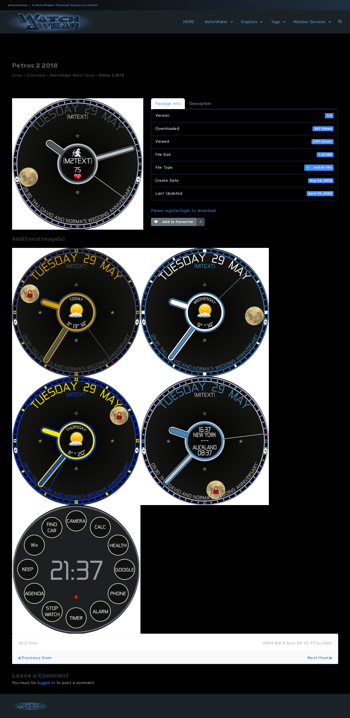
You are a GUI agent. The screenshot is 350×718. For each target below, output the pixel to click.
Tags (275, 22)
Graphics (249, 22)
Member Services (310, 22)
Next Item (318, 658)
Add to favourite (173, 222)
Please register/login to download (183, 210)
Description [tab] (200, 103)
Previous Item (37, 658)
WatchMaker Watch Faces (72, 75)
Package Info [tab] (168, 103)
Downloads (35, 75)
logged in (46, 682)
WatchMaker (216, 22)
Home (17, 75)
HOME (188, 22)
